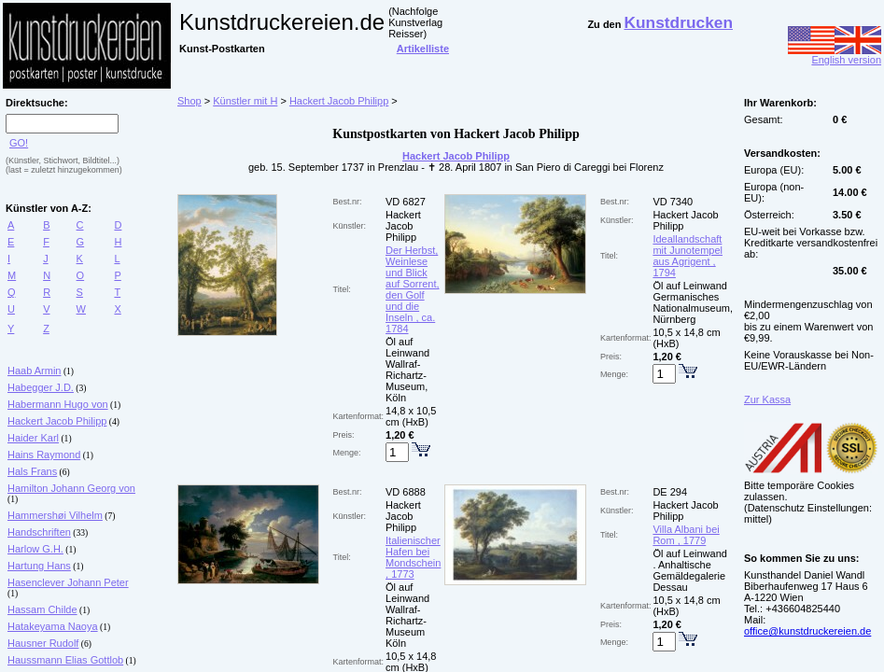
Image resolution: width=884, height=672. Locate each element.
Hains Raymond (43, 454)
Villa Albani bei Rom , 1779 (685, 535)
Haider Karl (33, 437)
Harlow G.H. (35, 548)
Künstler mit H (245, 100)
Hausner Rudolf (42, 643)
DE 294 (669, 491)
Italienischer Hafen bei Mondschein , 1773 (413, 557)
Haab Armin (34, 370)
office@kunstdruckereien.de (807, 631)
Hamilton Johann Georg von (71, 488)
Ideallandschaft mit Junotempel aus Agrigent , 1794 (687, 255)
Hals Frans (32, 471)
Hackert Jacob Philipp (56, 421)
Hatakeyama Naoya (52, 626)
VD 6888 (406, 491)
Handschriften (39, 532)
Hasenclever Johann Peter (68, 582)
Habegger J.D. (40, 387)
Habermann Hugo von (57, 404)
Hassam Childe (42, 609)
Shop (189, 100)
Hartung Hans (39, 565)
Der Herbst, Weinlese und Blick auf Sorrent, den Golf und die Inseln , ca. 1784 (412, 289)
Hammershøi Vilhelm (55, 515)
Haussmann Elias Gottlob (65, 659)
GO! (18, 142)
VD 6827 (406, 201)
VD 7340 (672, 201)
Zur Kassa (767, 399)
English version (834, 55)
